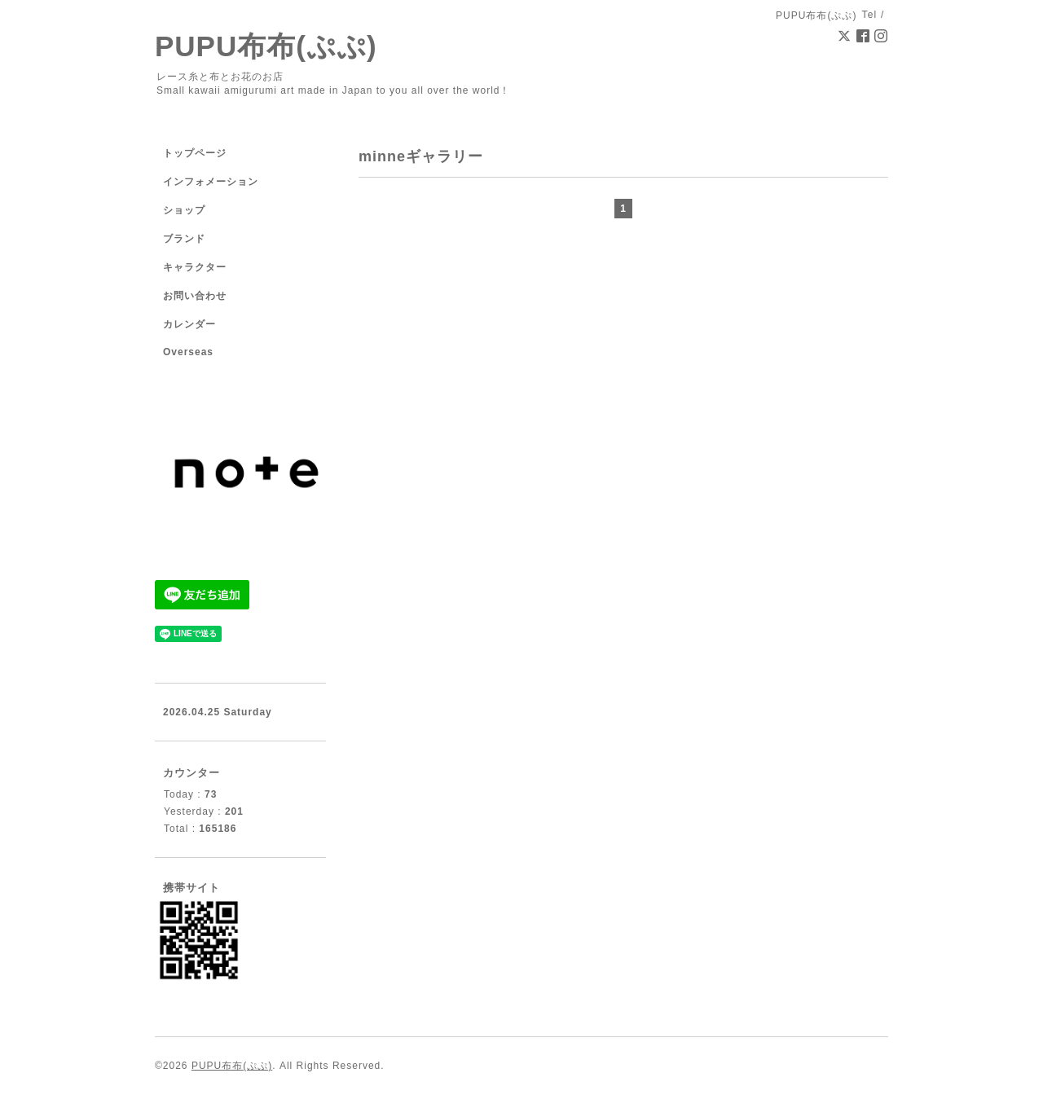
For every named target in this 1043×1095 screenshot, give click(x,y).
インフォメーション (210, 181)
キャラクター (195, 267)
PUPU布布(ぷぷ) (266, 46)
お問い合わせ (195, 295)
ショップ (184, 210)
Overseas (188, 352)
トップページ (195, 153)
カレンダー (189, 324)
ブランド (184, 238)
